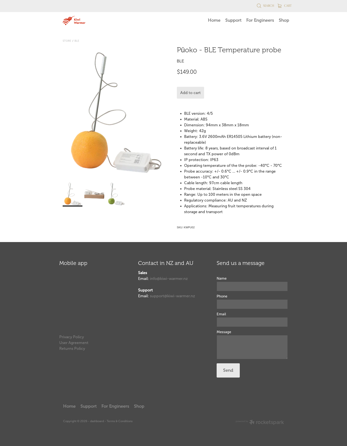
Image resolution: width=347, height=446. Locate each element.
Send (228, 370)
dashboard (97, 421)
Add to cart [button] (190, 93)
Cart (285, 5)
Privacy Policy (71, 337)
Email (221, 314)
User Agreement (73, 343)
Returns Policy (72, 348)
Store (67, 40)
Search (265, 5)
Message (224, 332)
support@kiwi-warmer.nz (172, 296)
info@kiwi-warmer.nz (169, 279)
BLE (76, 40)
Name (222, 278)
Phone (222, 296)
